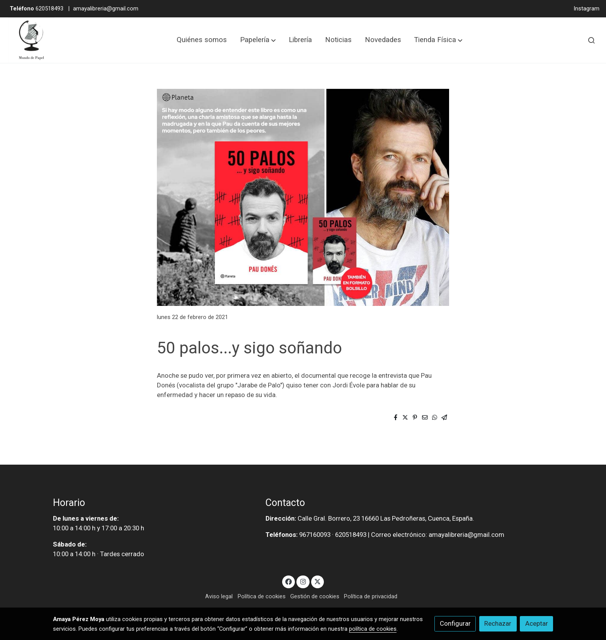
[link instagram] (303, 581)
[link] (31, 40)
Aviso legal (219, 596)
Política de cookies (262, 596)
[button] (258, 40)
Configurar (455, 623)
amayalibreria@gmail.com (105, 8)
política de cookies (373, 628)
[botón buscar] (591, 40)
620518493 (36, 8)
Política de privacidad (370, 596)
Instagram (586, 8)
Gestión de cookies (314, 596)
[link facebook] (288, 581)
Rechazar (497, 623)
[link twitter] (317, 581)
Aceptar (536, 623)
